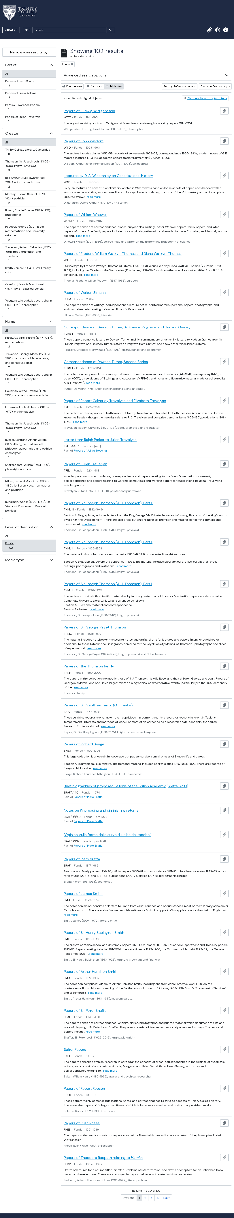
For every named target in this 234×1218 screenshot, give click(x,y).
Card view (95, 86)
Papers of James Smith (83, 893)
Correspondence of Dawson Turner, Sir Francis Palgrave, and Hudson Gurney (127, 327)
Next (166, 1198)
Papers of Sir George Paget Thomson (95, 627)
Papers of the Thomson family (89, 666)
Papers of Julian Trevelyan (22, 119)
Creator (11, 133)
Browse (10, 29)
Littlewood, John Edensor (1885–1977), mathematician (27, 411)
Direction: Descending (214, 86)
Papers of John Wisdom (83, 141)
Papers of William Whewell (85, 214)
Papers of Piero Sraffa (19, 83)
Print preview (72, 86)
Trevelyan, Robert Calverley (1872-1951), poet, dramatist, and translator (28, 254)
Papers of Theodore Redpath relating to (103, 1157)
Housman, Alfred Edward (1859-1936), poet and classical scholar (27, 395)
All (6, 74)
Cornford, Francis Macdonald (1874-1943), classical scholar (25, 288)
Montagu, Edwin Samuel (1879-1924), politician (25, 198)
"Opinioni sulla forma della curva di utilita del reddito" (107, 834)
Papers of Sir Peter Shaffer (86, 1010)
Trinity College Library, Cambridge (27, 151)
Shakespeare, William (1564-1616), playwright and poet (27, 469)
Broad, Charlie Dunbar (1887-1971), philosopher (28, 214)
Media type (14, 559)
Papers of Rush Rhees (82, 1123)
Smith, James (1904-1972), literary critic (28, 272)
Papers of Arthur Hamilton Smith (90, 971)
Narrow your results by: (29, 52)
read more (94, 197)
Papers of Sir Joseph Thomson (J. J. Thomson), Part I (108, 584)
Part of (10, 65)
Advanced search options (85, 75)
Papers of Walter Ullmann (85, 292)
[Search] (70, 30)
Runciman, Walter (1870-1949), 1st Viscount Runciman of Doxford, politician (27, 508)
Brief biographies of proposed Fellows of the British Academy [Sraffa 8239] (126, 786)
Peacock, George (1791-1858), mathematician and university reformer (25, 233)
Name (10, 321)
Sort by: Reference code (179, 86)
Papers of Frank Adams (20, 95)
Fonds (13, 545)
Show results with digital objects (205, 98)
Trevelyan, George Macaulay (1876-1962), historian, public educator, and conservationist (29, 360)
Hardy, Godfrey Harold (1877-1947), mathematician (29, 342)
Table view (114, 86)
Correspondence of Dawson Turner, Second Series (106, 362)
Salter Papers (75, 1049)
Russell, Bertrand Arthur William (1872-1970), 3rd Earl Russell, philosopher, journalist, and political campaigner (28, 448)
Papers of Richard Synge (84, 744)
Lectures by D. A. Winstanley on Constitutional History (108, 175)
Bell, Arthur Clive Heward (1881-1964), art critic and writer (25, 182)
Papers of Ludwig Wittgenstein (89, 111)
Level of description (21, 527)
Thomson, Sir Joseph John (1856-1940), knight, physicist (27, 166)
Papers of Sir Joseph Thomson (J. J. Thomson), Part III (108, 503)
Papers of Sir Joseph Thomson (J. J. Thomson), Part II (108, 542)
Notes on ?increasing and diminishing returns (101, 810)
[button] (209, 30)
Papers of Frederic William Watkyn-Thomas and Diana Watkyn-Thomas (123, 253)
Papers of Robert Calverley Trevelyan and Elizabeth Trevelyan (115, 400)
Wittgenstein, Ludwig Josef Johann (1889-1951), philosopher (28, 305)
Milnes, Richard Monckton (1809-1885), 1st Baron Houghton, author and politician (27, 488)
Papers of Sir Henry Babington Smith (94, 932)
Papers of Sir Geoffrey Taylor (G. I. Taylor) (98, 705)
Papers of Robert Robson (84, 1088)
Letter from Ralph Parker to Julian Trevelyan (100, 439)
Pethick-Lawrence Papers (22, 107)
